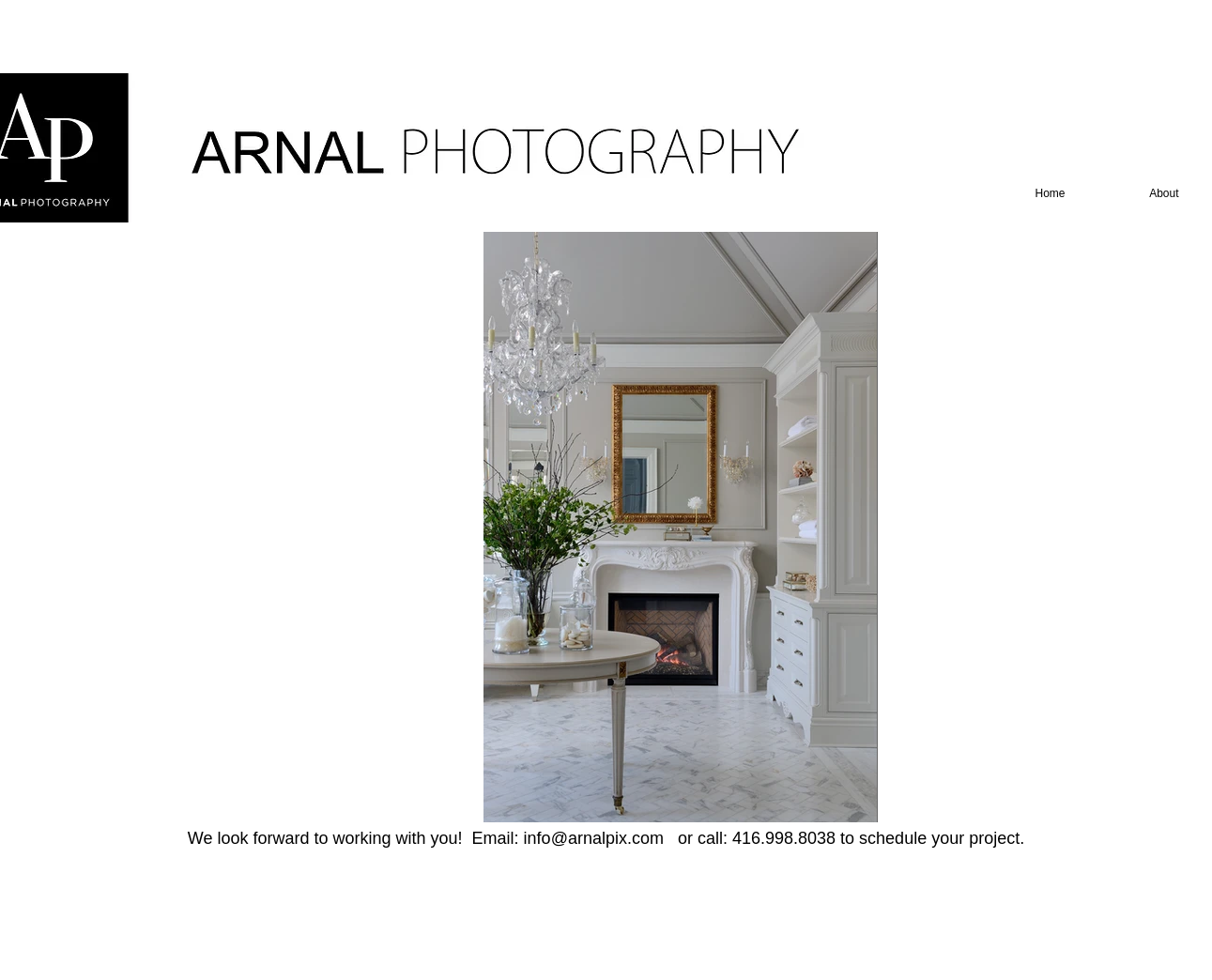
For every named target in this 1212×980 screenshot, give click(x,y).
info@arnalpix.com (594, 838)
